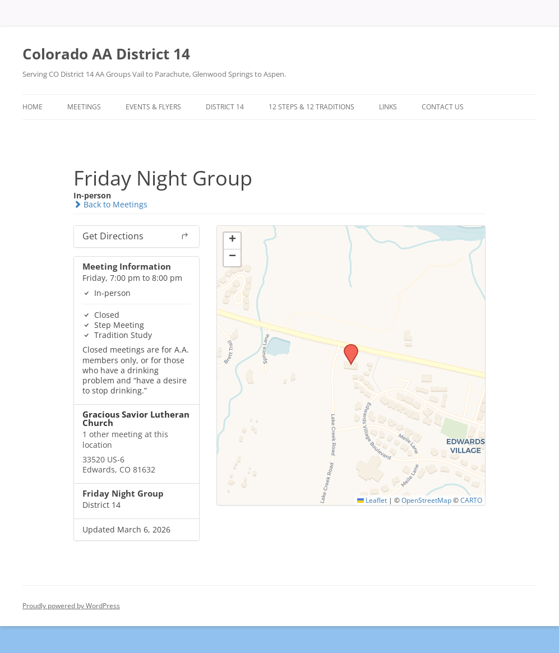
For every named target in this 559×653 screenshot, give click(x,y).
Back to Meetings (110, 204)
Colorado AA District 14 (106, 54)
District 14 (225, 107)
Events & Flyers (153, 107)
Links (388, 107)
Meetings (84, 107)
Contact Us (443, 107)
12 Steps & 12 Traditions (311, 107)
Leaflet (372, 499)
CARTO (471, 499)
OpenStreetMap (426, 499)
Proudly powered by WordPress (71, 605)
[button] (347, 347)
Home (32, 107)
